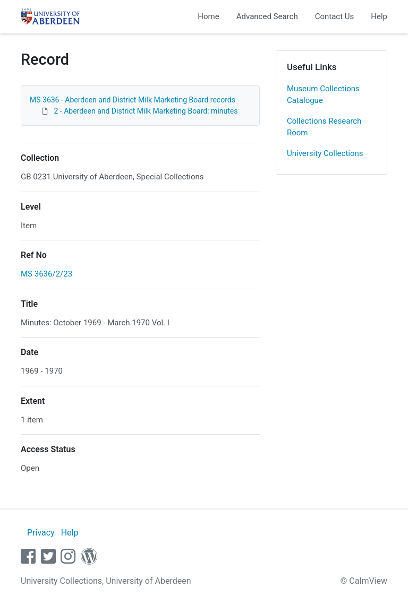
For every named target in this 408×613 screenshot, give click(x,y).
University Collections (325, 153)
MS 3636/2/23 (46, 274)
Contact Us (334, 16)
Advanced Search (267, 16)
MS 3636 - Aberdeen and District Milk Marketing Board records (132, 100)
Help (379, 16)
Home (208, 16)
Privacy (41, 533)
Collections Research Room (324, 127)
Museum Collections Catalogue (323, 95)
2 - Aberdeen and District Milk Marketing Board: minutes (145, 111)
